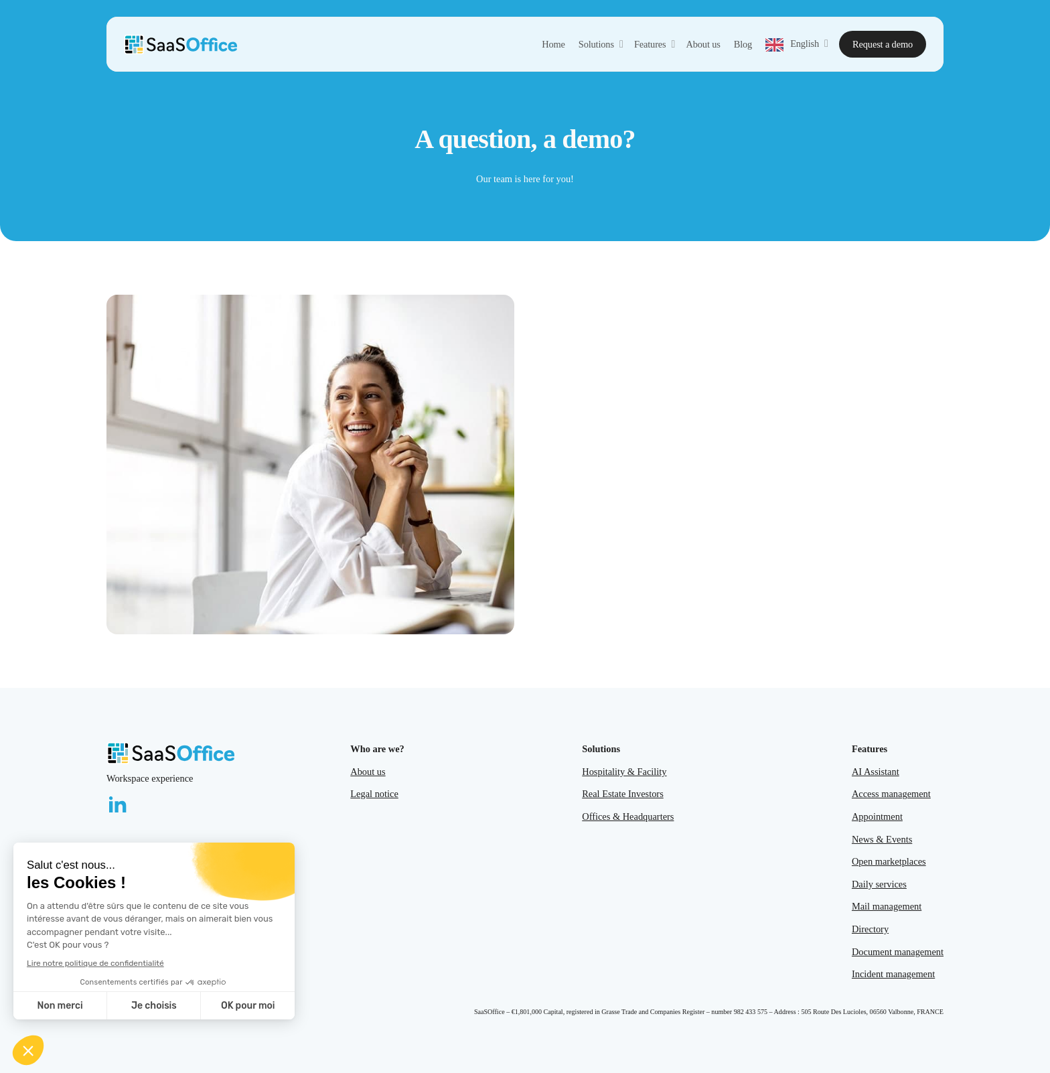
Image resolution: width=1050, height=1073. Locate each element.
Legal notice (374, 793)
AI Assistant (875, 771)
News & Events (882, 839)
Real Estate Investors (622, 793)
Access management (891, 793)
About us (367, 771)
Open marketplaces (889, 861)
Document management (898, 951)
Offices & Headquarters (628, 816)
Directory (870, 929)
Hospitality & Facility (624, 771)
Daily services (879, 884)
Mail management (886, 906)
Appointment (877, 816)
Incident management (893, 974)
